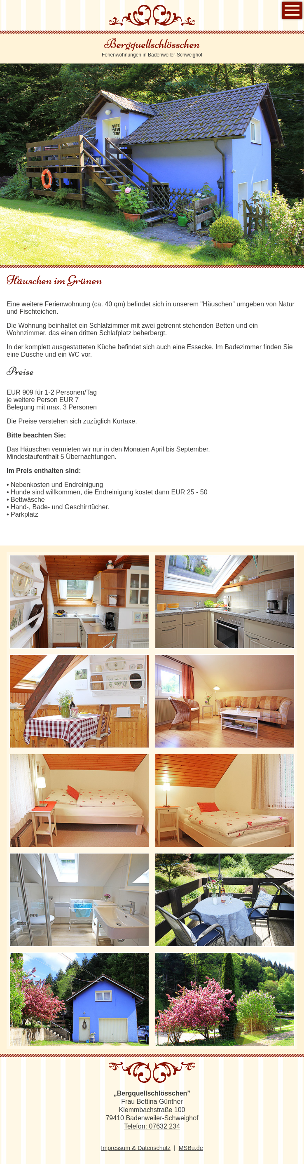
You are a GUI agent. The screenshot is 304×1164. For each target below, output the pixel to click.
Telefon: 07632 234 (152, 1126)
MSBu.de (191, 1148)
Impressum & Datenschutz (136, 1148)
